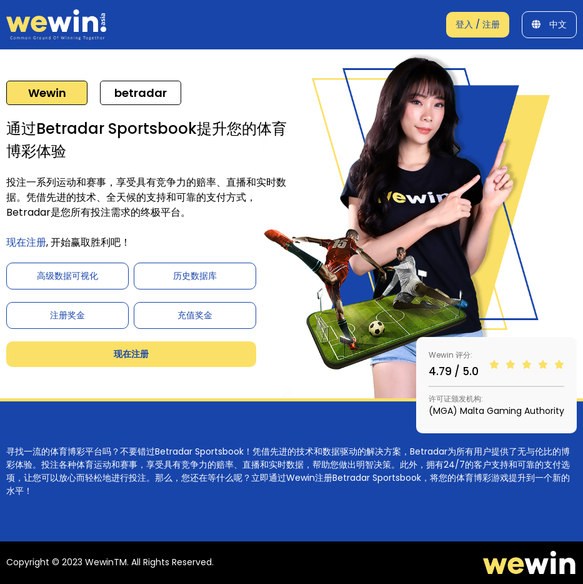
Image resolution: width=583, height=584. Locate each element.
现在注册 (26, 242)
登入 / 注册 (478, 24)
